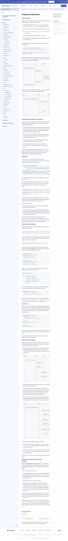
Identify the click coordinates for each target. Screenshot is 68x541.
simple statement (45, 149)
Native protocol (5, 63)
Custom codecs (6, 45)
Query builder (5, 117)
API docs (26, 179)
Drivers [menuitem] (37, 5)
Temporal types (6, 100)
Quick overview (56, 21)
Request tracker (6, 80)
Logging (4, 57)
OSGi (4, 115)
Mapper (4, 113)
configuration (42, 441)
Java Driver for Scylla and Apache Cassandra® (9, 16)
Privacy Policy (34, 534)
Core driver (45, 9)
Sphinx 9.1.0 (38, 538)
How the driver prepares (58, 30)
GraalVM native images (7, 49)
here (45, 523)
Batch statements (8, 92)
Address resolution (6, 30)
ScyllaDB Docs (25, 9)
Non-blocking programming (8, 65)
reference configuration (29, 455)
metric (42, 216)
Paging (4, 67)
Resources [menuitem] (44, 5)
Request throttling (6, 102)
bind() (47, 24)
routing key (41, 141)
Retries (4, 82)
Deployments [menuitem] (24, 5)
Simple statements (8, 98)
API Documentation (6, 19)
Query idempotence (6, 51)
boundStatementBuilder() (28, 26)
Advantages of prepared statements (60, 23)
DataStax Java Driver (34, 523)
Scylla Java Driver (34, 9)
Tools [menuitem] (31, 5)
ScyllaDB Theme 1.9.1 (46, 538)
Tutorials (27, 530)
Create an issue (57, 14)
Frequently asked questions (8, 123)
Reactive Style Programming (8, 76)
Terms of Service (26, 534)
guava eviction (45, 218)
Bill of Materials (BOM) (7, 36)
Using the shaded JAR (7, 84)
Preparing (55, 26)
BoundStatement (28, 238)
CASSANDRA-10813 (26, 145)
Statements (51, 9)
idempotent (41, 145)
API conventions (6, 24)
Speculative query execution (8, 86)
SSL (4, 88)
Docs (22, 530)
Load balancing (5, 55)
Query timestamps (6, 74)
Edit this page (56, 16)
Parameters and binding (58, 28)
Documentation (14, 5)
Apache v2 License (41, 522)
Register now (51, 1)
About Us (48, 530)
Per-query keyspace (8, 94)
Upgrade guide (5, 120)
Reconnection (5, 78)
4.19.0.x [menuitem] (9, 12)
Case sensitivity (6, 26)
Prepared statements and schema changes (59, 34)
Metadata (6, 59)
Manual (40, 9)
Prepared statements (8, 96)
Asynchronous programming (8, 32)
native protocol (26, 306)
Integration (5, 53)
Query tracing (5, 104)
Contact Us (41, 530)
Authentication (5, 34)
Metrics (4, 61)
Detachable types (6, 47)
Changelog (5, 126)
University (34, 530)
